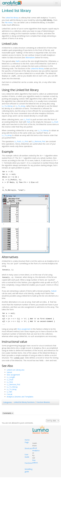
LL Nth (9, 392)
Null (17, 61)
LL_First (25, 141)
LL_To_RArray (7, 106)
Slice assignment (24, 329)
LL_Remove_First (38, 141)
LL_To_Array (20, 106)
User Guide (27, 455)
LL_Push (26, 119)
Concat (9, 394)
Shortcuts (28, 448)
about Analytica (35, 449)
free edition (35, 461)
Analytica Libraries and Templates (20, 397)
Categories (7, 402)
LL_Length (11, 377)
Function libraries (43, 402)
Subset (53, 291)
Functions (28, 463)
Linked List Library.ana (15, 370)
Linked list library (11, 17)
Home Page (27, 441)
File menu (9, 22)
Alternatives (30, 57)
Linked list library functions (24, 402)
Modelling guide (28, 470)
